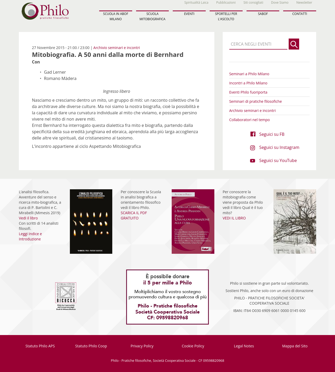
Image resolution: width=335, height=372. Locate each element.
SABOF (263, 14)
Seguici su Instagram (279, 147)
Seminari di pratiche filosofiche (255, 101)
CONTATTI (299, 14)
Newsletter (304, 2)
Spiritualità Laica (197, 2)
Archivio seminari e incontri (116, 47)
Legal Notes (244, 345)
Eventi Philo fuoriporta (248, 92)
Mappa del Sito (295, 345)
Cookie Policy (193, 345)
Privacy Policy (142, 345)
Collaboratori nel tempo (249, 119)
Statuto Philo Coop (91, 345)
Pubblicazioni (226, 2)
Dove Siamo (279, 2)
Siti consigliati (253, 2)
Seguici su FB (271, 134)
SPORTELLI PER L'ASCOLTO (226, 16)
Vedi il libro (28, 217)
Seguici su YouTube (278, 160)
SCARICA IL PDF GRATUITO (134, 215)
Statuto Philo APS (40, 345)
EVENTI (189, 14)
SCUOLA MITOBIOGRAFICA (152, 16)
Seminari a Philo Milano (249, 73)
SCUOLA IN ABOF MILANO (115, 16)
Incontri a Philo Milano (248, 82)
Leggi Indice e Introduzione (30, 236)
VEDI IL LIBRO (234, 217)
